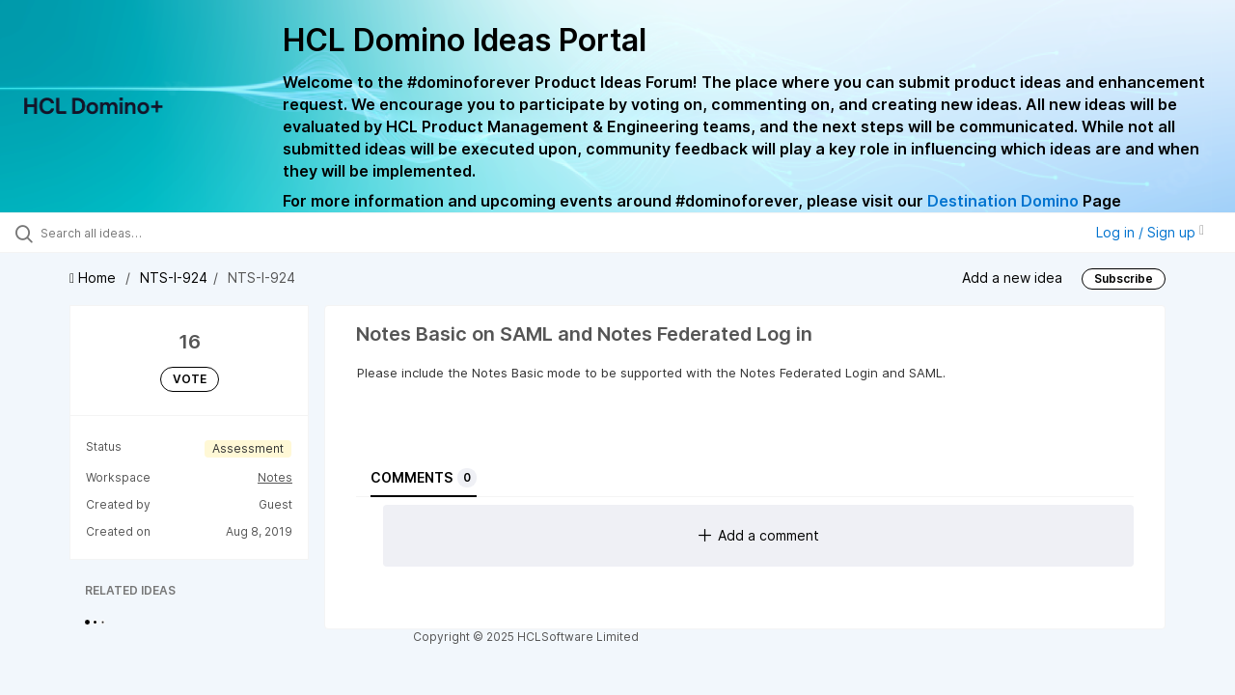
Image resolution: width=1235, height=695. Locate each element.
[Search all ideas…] (147, 232)
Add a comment (759, 535)
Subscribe (1123, 278)
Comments (423, 477)
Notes (275, 477)
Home (94, 277)
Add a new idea (1012, 277)
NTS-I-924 (173, 277)
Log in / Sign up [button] (1150, 232)
